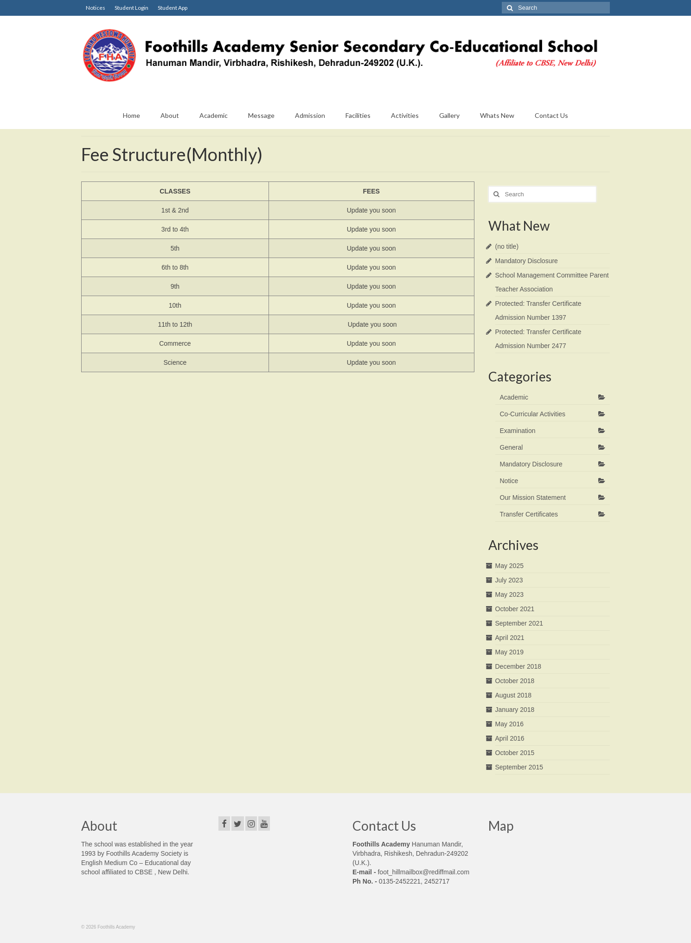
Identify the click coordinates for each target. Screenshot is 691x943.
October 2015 (515, 752)
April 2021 (510, 637)
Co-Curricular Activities (533, 414)
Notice (509, 480)
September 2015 (519, 767)
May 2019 (509, 652)
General (511, 447)
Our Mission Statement (533, 497)
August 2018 (513, 695)
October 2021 (515, 609)
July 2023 (509, 580)
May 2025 (509, 565)
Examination (518, 430)
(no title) (507, 246)
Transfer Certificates (529, 514)
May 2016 (509, 724)
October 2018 (515, 681)
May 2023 (509, 594)
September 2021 (519, 623)
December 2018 (518, 666)
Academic (514, 397)
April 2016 (510, 738)
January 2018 (515, 709)
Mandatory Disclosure (526, 261)
